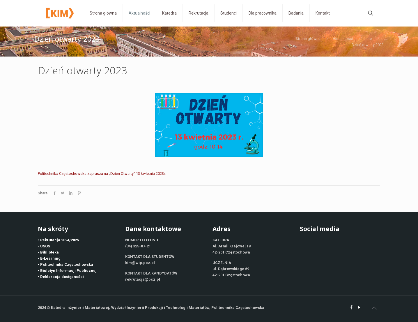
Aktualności (343, 38)
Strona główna (308, 38)
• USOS (44, 246)
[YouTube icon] (359, 307)
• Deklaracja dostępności (61, 277)
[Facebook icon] (351, 307)
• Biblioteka (48, 252)
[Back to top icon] (374, 308)
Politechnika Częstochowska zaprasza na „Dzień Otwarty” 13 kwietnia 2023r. (102, 173)
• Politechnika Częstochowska (65, 264)
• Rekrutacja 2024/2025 (58, 240)
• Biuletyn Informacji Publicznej (67, 270)
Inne (368, 38)
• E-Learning (49, 258)
